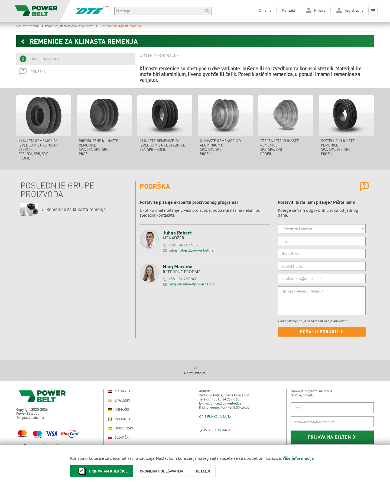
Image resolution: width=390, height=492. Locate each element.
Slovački (119, 437)
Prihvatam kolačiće (102, 471)
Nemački (118, 410)
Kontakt (288, 10)
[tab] (75, 59)
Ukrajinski (120, 428)
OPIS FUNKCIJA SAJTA (215, 416)
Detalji (203, 470)
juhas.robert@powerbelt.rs (191, 250)
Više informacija (298, 458)
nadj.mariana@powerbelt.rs (192, 284)
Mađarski (120, 391)
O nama (265, 10)
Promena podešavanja (161, 470)
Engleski (119, 400)
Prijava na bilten (332, 437)
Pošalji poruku (322, 331)
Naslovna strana (30, 26)
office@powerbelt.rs (225, 403)
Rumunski (120, 419)
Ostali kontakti (214, 430)
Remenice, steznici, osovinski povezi (71, 26)
